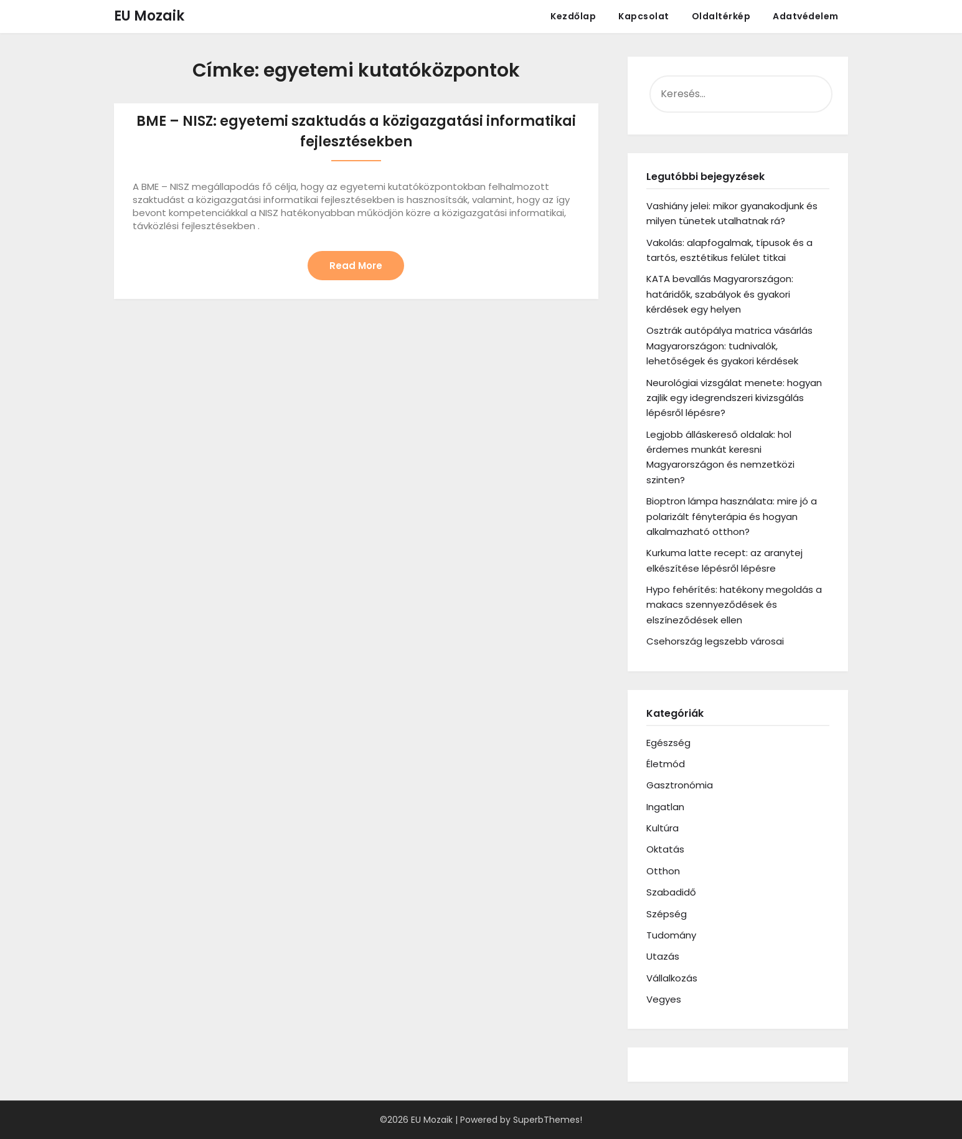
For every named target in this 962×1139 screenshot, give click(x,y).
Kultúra (662, 827)
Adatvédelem (806, 16)
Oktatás (665, 849)
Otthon (663, 870)
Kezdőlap (573, 16)
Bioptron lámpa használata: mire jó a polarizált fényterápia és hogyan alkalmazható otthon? (731, 516)
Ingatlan (665, 806)
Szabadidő (671, 892)
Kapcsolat (643, 16)
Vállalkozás (671, 978)
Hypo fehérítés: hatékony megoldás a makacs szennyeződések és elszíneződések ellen (734, 604)
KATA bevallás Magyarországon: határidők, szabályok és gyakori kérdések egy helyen (719, 294)
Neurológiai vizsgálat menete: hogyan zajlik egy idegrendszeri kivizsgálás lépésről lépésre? (734, 398)
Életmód (665, 763)
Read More (355, 266)
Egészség (668, 742)
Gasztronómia (679, 785)
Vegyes (663, 999)
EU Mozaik (149, 16)
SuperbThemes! (547, 1119)
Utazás (662, 956)
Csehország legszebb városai (715, 641)
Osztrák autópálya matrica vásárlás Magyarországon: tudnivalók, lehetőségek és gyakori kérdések (729, 345)
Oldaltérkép (721, 16)
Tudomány (671, 935)
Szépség (666, 913)
